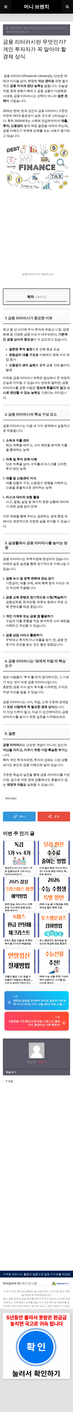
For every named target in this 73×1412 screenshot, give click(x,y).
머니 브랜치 (36, 7)
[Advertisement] (36, 231)
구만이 (42, 1062)
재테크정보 (16, 28)
